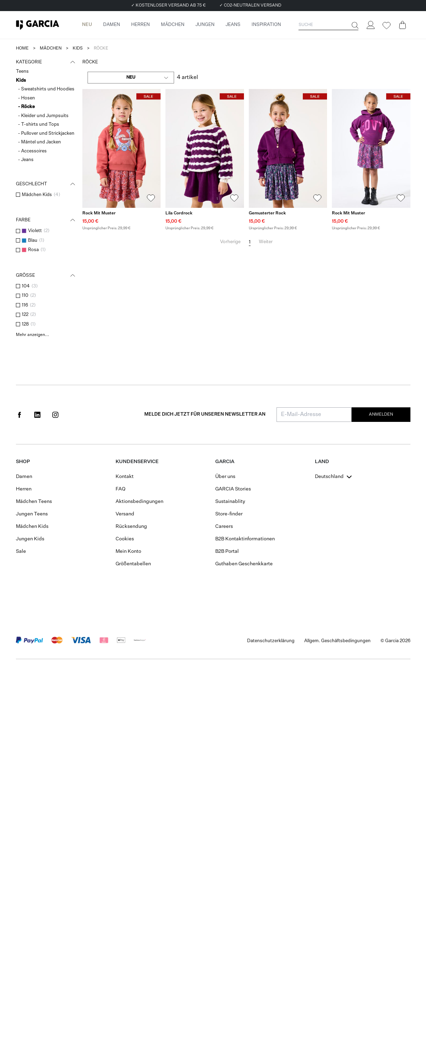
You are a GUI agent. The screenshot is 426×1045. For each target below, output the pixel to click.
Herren (23, 489)
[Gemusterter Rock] (288, 148)
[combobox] (131, 77)
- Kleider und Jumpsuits (43, 116)
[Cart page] (402, 25)
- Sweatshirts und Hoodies (46, 89)
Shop (23, 461)
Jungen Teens (32, 514)
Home (22, 48)
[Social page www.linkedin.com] (37, 414)
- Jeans (26, 160)
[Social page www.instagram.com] (55, 414)
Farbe (46, 220)
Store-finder (229, 514)
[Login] (371, 25)
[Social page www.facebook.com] (19, 414)
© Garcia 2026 (395, 641)
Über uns (225, 476)
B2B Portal (227, 551)
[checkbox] (18, 195)
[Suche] (354, 25)
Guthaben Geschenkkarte (244, 563)
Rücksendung (131, 526)
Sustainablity (230, 501)
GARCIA (224, 461)
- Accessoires (32, 151)
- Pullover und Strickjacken (46, 133)
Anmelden (381, 415)
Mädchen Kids (32, 526)
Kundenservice (137, 461)
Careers (224, 526)
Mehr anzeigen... (32, 335)
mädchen (51, 48)
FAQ (121, 489)
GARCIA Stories (233, 489)
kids (78, 48)
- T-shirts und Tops (38, 124)
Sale (21, 551)
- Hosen (26, 98)
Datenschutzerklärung (270, 641)
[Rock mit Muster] (121, 148)
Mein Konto (128, 551)
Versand (125, 514)
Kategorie (46, 62)
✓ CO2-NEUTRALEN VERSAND (250, 5)
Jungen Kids (30, 539)
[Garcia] (37, 25)
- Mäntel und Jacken (39, 142)
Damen (24, 476)
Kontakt (125, 476)
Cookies (125, 539)
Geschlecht (46, 184)
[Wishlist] (387, 25)
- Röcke (26, 107)
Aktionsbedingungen (139, 501)
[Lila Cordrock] (204, 148)
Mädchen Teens (34, 501)
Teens (22, 71)
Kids (21, 80)
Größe (46, 276)
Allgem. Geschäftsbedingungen (337, 641)
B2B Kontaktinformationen (245, 539)
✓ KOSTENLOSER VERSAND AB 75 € (168, 5)
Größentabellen (133, 563)
